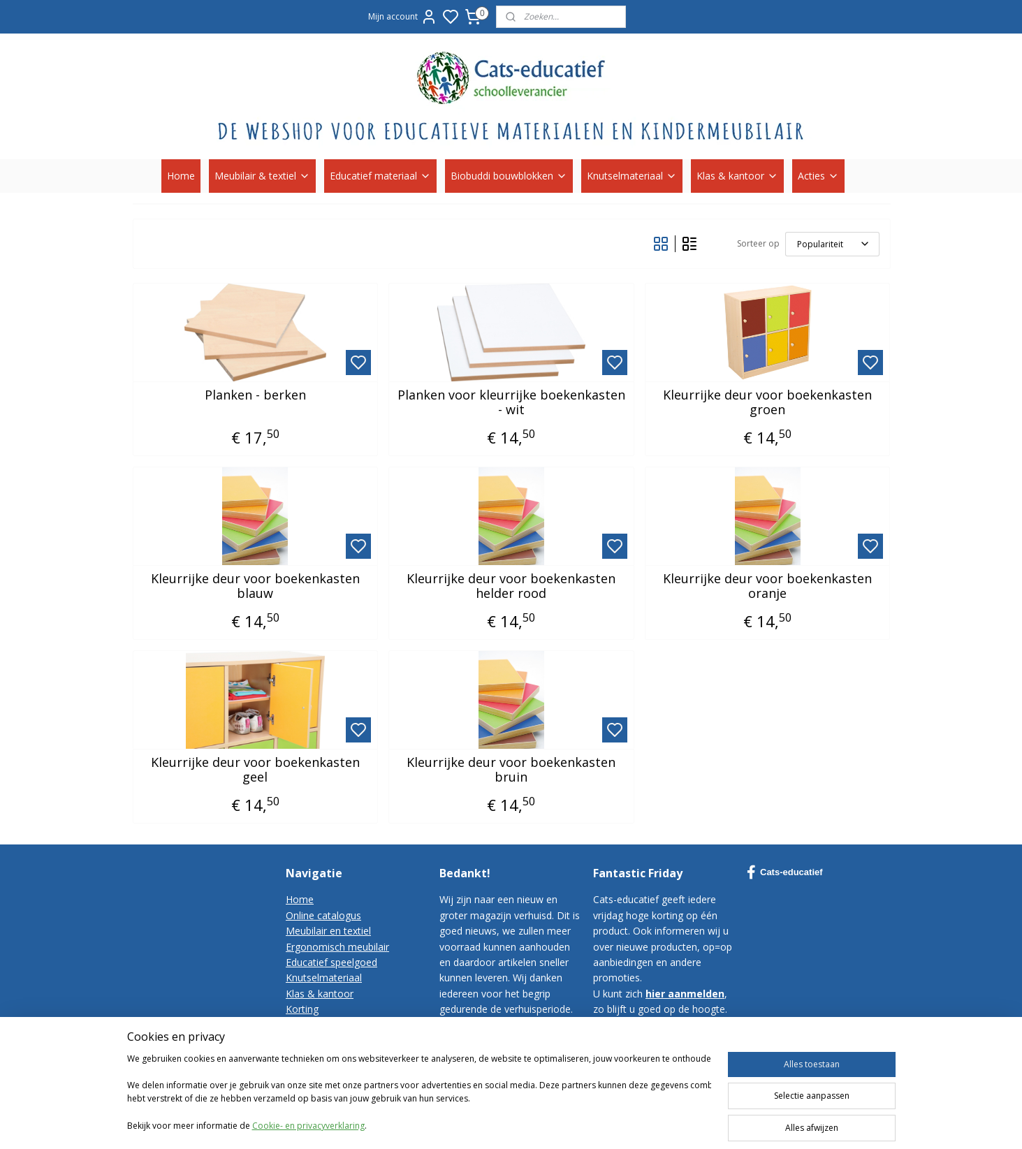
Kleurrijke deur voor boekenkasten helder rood (511, 586)
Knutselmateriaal (632, 175)
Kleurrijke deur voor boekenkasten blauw (254, 586)
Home (181, 175)
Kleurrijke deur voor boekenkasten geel (254, 770)
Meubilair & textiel (262, 175)
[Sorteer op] (831, 243)
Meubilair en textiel (328, 930)
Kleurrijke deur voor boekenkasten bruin (511, 770)
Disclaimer (309, 1071)
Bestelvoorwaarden (330, 1040)
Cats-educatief (785, 872)
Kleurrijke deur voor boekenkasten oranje (767, 586)
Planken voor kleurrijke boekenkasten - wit (511, 403)
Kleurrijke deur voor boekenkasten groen (767, 403)
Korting (302, 1009)
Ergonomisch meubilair (337, 946)
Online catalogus (323, 915)
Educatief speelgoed (331, 962)
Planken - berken (254, 395)
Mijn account (402, 16)
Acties (818, 175)
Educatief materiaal (380, 175)
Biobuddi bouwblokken (509, 175)
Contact (303, 1025)
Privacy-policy (316, 1055)
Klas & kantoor (737, 175)
